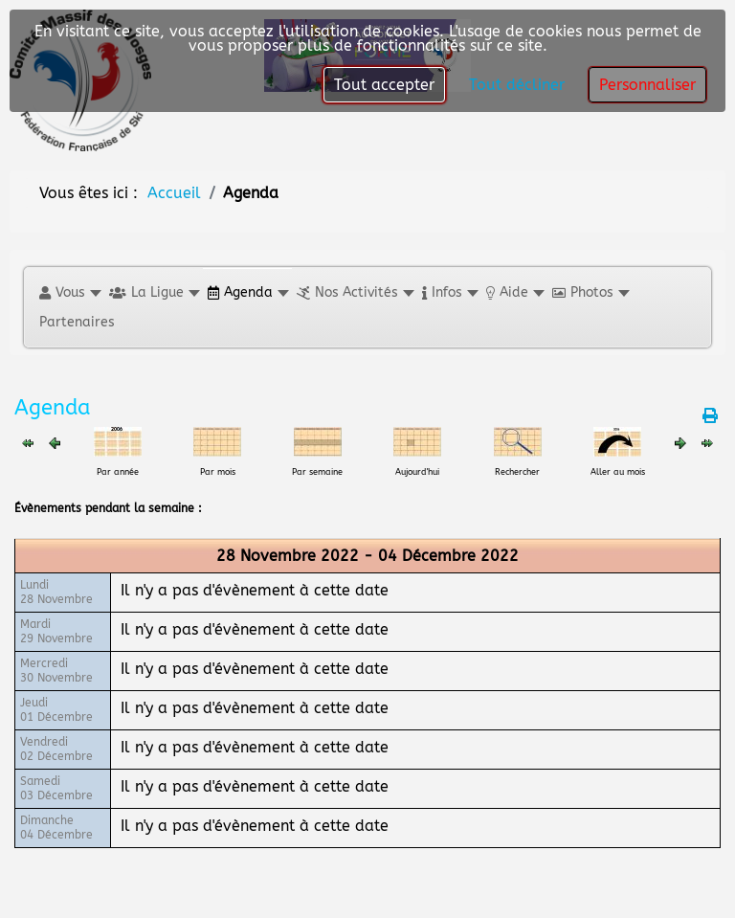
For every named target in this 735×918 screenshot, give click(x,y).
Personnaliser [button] (647, 85)
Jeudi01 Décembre (56, 710)
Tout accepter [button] (384, 85)
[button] (69, 292)
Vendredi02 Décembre (56, 749)
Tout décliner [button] (517, 85)
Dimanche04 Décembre (56, 827)
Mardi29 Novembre (56, 631)
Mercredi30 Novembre (56, 670)
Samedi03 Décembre (56, 788)
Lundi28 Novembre (56, 592)
